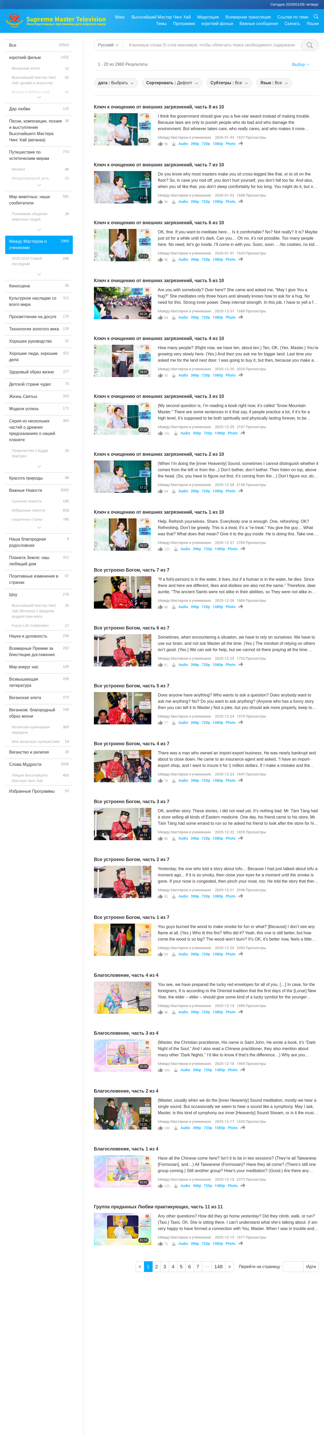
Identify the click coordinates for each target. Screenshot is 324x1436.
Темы (161, 23)
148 (218, 1266)
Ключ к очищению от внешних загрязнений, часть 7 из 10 (159, 164)
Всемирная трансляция (248, 17)
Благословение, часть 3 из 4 (126, 1033)
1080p (218, 144)
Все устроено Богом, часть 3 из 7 (131, 801)
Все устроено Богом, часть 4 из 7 (131, 743)
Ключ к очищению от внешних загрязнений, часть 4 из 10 (159, 338)
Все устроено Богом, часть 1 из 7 (131, 917)
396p (195, 144)
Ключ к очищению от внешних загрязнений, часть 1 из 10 (159, 512)
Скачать (292, 23)
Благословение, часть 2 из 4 (126, 1091)
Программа (184, 23)
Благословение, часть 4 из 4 (126, 975)
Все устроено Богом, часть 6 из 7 (131, 628)
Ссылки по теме (292, 17)
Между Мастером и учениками (184, 137)
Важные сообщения (258, 23)
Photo (231, 144)
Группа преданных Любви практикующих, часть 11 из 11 (158, 1206)
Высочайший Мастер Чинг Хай (161, 17)
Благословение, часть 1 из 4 (126, 1149)
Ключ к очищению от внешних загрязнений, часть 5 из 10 (159, 280)
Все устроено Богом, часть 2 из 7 (131, 859)
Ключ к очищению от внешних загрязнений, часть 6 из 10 (159, 222)
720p (206, 144)
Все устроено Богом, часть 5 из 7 (131, 685)
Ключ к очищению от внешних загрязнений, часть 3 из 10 (159, 396)
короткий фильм (217, 23)
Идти (311, 1266)
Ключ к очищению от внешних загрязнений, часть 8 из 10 (159, 107)
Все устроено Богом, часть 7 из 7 (131, 570)
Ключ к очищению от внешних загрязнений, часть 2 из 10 (159, 454)
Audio (183, 144)
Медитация (208, 17)
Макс (120, 17)
